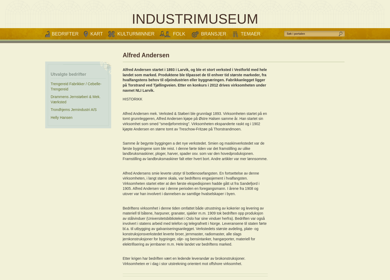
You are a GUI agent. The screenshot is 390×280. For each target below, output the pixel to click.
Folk (179, 34)
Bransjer (213, 34)
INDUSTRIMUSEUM (195, 18)
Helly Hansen (62, 117)
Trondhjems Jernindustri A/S (74, 110)
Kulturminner (136, 34)
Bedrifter (65, 34)
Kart (96, 34)
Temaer (250, 34)
